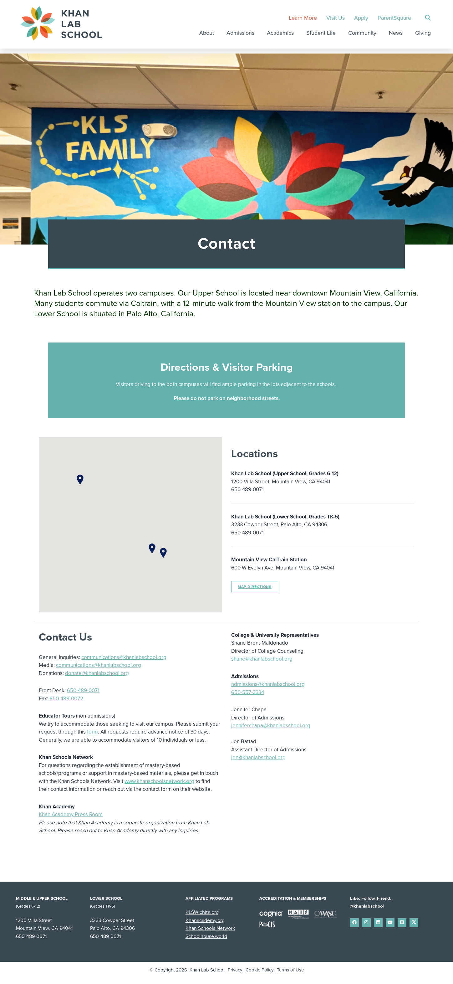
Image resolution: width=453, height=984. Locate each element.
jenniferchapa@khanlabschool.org (270, 725)
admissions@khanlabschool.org (268, 684)
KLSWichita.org (202, 912)
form (92, 732)
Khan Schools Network (210, 928)
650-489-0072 (66, 698)
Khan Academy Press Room (71, 814)
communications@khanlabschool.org (123, 657)
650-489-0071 (83, 690)
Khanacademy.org (205, 920)
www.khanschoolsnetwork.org (159, 781)
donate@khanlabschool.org (97, 673)
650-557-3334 (247, 692)
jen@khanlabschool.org (258, 757)
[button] (152, 549)
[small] (354, 922)
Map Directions (255, 587)
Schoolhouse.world (206, 936)
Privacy (235, 970)
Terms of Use (290, 970)
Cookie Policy (259, 970)
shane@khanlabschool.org (262, 659)
